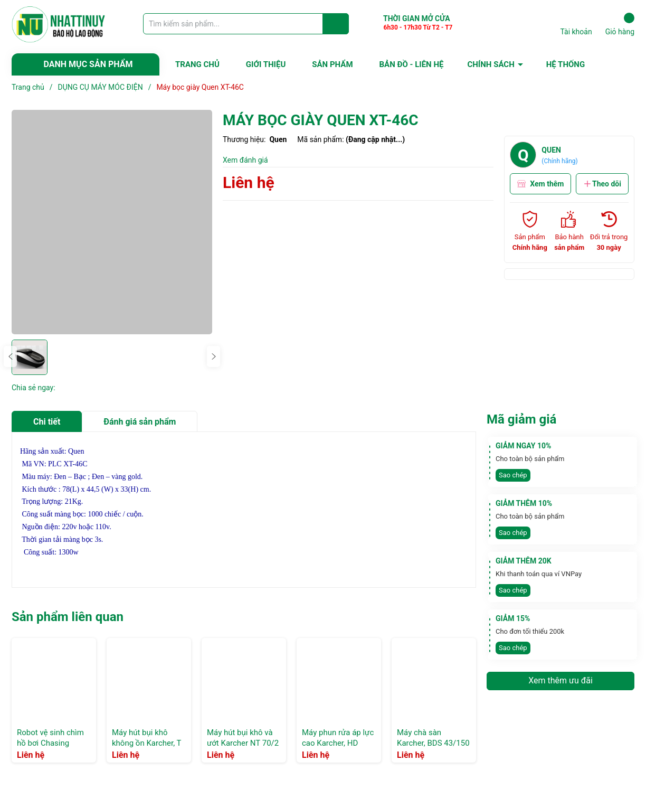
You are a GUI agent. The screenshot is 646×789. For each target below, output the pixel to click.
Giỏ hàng (619, 24)
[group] (112, 222)
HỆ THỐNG (565, 64)
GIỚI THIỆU (266, 64)
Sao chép (513, 475)
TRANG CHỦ (197, 64)
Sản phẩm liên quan (68, 616)
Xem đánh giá (245, 160)
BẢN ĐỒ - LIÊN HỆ (411, 64)
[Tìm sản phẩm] (246, 23)
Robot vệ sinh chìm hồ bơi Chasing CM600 (50, 743)
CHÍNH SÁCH (490, 64)
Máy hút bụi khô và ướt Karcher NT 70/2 (243, 738)
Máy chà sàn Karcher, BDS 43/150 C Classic (433, 743)
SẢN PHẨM (332, 64)
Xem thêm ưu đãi (560, 680)
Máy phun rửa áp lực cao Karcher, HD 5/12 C (338, 743)
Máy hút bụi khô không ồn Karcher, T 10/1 (146, 743)
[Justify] (336, 23)
